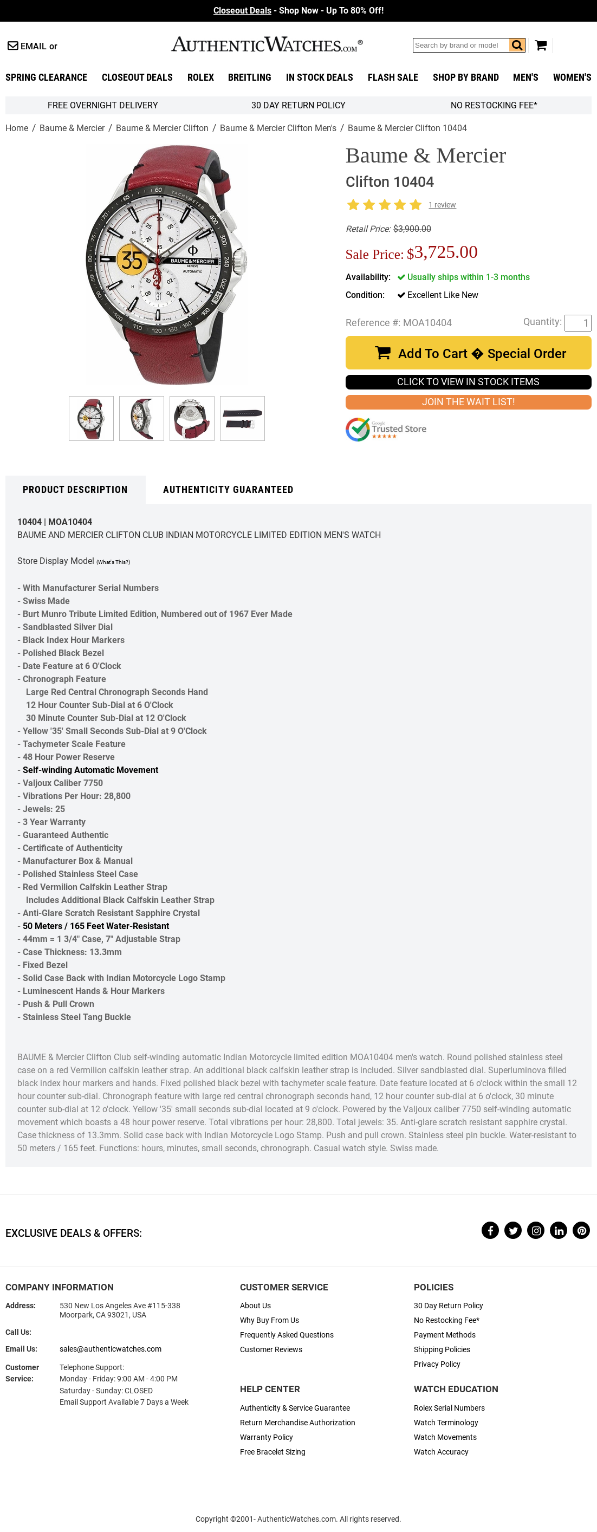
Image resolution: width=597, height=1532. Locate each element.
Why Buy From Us (269, 1320)
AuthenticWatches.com (278, 44)
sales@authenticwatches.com (110, 1349)
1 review (442, 205)
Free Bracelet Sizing (273, 1452)
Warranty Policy (266, 1437)
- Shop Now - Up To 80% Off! (298, 10)
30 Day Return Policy (448, 1305)
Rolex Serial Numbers (449, 1408)
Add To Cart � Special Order (482, 353)
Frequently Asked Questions (287, 1335)
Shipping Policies (442, 1349)
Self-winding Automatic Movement (90, 770)
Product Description (75, 489)
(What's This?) (113, 562)
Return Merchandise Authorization (297, 1422)
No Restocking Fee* (494, 105)
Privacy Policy (437, 1364)
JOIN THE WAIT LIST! (468, 402)
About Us (255, 1305)
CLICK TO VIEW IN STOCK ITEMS (468, 381)
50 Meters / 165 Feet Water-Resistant (96, 926)
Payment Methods (445, 1335)
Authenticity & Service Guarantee (295, 1408)
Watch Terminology (446, 1422)
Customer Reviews (271, 1349)
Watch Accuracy (441, 1452)
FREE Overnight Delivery (103, 105)
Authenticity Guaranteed (228, 489)
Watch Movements (445, 1437)
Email (34, 46)
